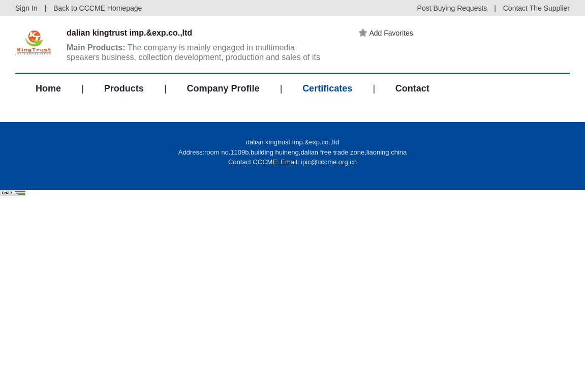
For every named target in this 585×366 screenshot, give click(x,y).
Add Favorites (386, 33)
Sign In (26, 8)
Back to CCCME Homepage (97, 8)
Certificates (327, 88)
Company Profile (223, 88)
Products (124, 88)
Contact (412, 88)
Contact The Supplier (536, 8)
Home (48, 88)
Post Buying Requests (452, 8)
